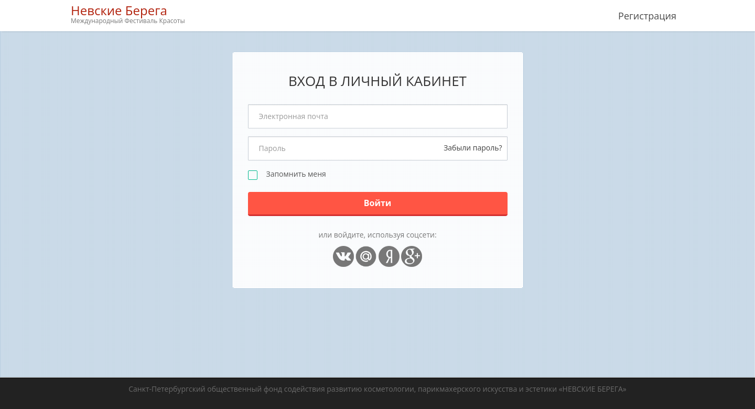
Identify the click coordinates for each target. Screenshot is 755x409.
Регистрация (647, 15)
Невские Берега (128, 14)
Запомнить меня (296, 174)
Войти (378, 203)
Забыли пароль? (473, 148)
